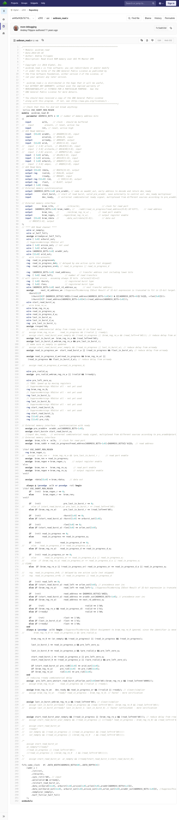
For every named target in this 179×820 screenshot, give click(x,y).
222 (15, 710)
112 (15, 380)
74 (15, 266)
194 (15, 626)
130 (15, 434)
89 (15, 311)
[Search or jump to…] (141, 3)
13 (15, 83)
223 (15, 713)
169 (15, 551)
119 (15, 401)
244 (15, 777)
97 (15, 335)
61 (15, 227)
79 (15, 281)
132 (15, 440)
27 (15, 125)
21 (15, 107)
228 (15, 729)
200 (15, 644)
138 (15, 458)
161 (15, 527)
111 (15, 377)
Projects (14, 3)
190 (15, 614)
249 (15, 792)
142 (15, 470)
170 (15, 554)
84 (15, 296)
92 (15, 320)
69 (15, 251)
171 (15, 557)
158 (15, 518)
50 (15, 194)
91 (15, 317)
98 (15, 338)
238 (15, 759)
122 (15, 410)
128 (15, 428)
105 (15, 359)
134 (15, 446)
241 (15, 768)
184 (15, 596)
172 (15, 560)
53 (15, 203)
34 (15, 146)
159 (15, 521)
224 (15, 716)
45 (15, 179)
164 (15, 536)
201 (15, 647)
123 (15, 413)
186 (15, 602)
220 (15, 704)
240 (15, 765)
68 (15, 248)
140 (15, 464)
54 (15, 206)
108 (15, 368)
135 (15, 449)
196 (15, 632)
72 (15, 260)
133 (15, 443)
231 (15, 738)
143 (15, 473)
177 (15, 575)
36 (15, 152)
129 (15, 431)
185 (15, 599)
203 (15, 653)
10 (15, 74)
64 (15, 236)
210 (15, 674)
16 (15, 92)
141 (15, 467)
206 (15, 662)
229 (15, 732)
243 (15, 774)
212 (15, 680)
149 (15, 491)
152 (15, 500)
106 (15, 362)
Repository (33, 10)
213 (15, 683)
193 (15, 623)
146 (15, 482)
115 (15, 389)
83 (15, 293)
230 (15, 735)
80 (15, 284)
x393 (40, 18)
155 (15, 509)
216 (15, 692)
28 (15, 128)
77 (15, 275)
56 (15, 212)
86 (15, 302)
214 (15, 686)
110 (15, 374)
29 (15, 131)
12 (15, 80)
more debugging (28, 27)
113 (15, 383)
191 (15, 617)
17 (15, 95)
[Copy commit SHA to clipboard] (171, 28)
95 (15, 329)
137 (15, 455)
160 (15, 524)
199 (15, 641)
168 (15, 548)
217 (15, 695)
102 (15, 350)
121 (15, 407)
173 (15, 563)
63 (15, 233)
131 (15, 437)
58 (15, 218)
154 (15, 506)
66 (15, 242)
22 (15, 110)
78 (15, 278)
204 (15, 656)
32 (15, 140)
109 (15, 371)
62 (15, 230)
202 (15, 650)
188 (15, 608)
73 (15, 263)
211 (15, 677)
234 (15, 747)
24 (15, 116)
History (158, 18)
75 (15, 269)
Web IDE (168, 40)
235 (15, 750)
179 (15, 581)
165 (15, 539)
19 (15, 101)
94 (15, 326)
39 (15, 161)
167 (15, 545)
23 (15, 113)
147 (15, 485)
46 (15, 182)
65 (15, 239)
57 (15, 215)
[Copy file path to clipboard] (43, 40)
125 (15, 419)
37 (15, 155)
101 (15, 347)
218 (15, 698)
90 (15, 314)
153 (15, 503)
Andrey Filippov (27, 30)
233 (15, 744)
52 (15, 200)
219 (15, 701)
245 (15, 780)
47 (15, 185)
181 (15, 587)
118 (15, 398)
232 (15, 741)
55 (15, 209)
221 (15, 707)
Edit (159, 40)
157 (15, 515)
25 (15, 119)
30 (15, 134)
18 (15, 98)
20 (15, 104)
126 (15, 422)
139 (15, 461)
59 (15, 221)
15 (15, 89)
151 (15, 497)
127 (15, 425)
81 (15, 287)
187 (15, 605)
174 (15, 566)
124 (15, 416)
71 (15, 257)
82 (15, 290)
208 (15, 668)
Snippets (34, 3)
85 (15, 299)
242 (15, 771)
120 (15, 404)
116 (15, 392)
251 (15, 798)
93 (15, 323)
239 (15, 762)
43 (15, 173)
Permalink (170, 18)
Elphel (14, 10)
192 (15, 620)
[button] (4, 816)
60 (15, 224)
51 (15, 197)
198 (15, 638)
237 (15, 756)
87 (15, 305)
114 (15, 386)
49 (15, 191)
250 (15, 795)
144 (15, 476)
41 (15, 167)
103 (15, 353)
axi (48, 18)
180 (15, 584)
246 (15, 783)
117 (15, 395)
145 (15, 479)
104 (15, 356)
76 (15, 272)
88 (15, 308)
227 (15, 725)
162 (15, 530)
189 (15, 611)
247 (15, 786)
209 (15, 671)
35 (15, 149)
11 (15, 77)
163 (15, 533)
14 (15, 86)
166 (15, 542)
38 (15, 158)
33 (15, 143)
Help (43, 3)
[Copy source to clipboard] (142, 40)
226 (15, 722)
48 (15, 188)
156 (15, 512)
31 (15, 137)
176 (15, 572)
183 (15, 593)
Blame (148, 18)
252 (15, 801)
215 (15, 689)
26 (15, 122)
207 (15, 665)
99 (15, 341)
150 (15, 494)
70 (15, 254)
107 (15, 365)
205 (15, 659)
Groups (24, 3)
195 (15, 629)
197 (15, 635)
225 (15, 719)
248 (15, 789)
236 (15, 753)
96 (15, 332)
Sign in (171, 3)
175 (15, 569)
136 (15, 452)
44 (15, 176)
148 (15, 488)
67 (15, 245)
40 (15, 164)
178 (15, 578)
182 (15, 590)
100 (15, 344)
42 (15, 170)
